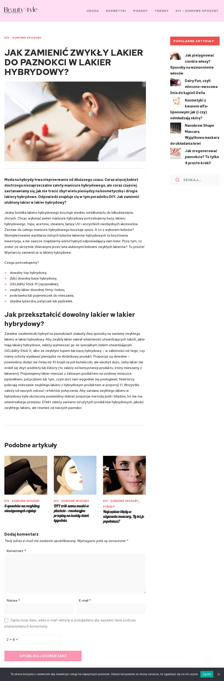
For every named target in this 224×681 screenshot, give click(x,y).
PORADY (109, 504)
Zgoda (207, 674)
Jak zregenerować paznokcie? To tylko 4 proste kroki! (202, 151)
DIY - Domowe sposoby (22, 36)
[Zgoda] (218, 674)
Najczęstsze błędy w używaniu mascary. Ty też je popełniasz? (123, 514)
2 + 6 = (13, 637)
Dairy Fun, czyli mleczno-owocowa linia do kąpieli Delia (193, 84)
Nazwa (13, 598)
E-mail (85, 598)
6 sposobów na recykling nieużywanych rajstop (21, 506)
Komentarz (16, 548)
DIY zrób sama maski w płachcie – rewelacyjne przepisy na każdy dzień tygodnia (71, 511)
